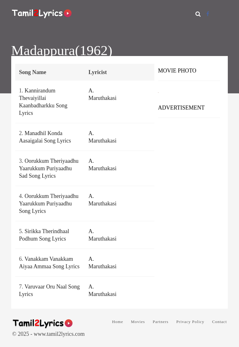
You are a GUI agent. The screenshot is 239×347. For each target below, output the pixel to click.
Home (117, 321)
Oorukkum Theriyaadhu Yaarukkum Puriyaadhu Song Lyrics (48, 203)
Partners (161, 321)
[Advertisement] (189, 147)
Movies (138, 321)
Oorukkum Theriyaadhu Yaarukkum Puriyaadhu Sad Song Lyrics (48, 168)
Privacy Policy (190, 321)
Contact (219, 321)
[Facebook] (207, 13)
